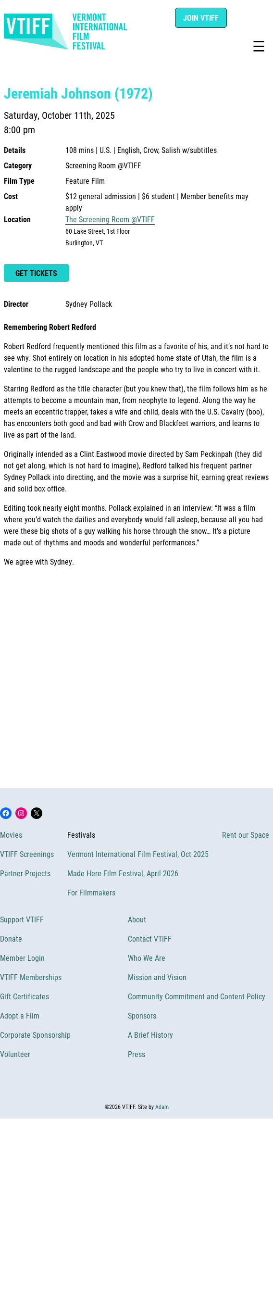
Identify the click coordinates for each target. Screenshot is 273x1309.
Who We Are (146, 958)
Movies (11, 835)
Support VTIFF (22, 919)
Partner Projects (25, 873)
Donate (11, 938)
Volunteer (15, 1054)
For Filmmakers (91, 892)
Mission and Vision (157, 977)
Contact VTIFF (150, 938)
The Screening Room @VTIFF (110, 219)
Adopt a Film (19, 1015)
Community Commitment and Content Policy (196, 996)
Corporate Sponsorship (35, 1035)
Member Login (22, 958)
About (137, 919)
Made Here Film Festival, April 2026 (122, 873)
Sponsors (142, 1015)
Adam (162, 1106)
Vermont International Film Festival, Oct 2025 (138, 854)
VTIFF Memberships (31, 977)
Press (136, 1054)
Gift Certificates (24, 996)
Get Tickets (36, 273)
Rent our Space (245, 835)
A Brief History (150, 1035)
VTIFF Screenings (27, 854)
